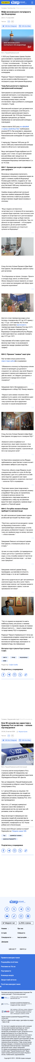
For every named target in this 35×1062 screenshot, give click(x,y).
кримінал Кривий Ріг (9, 839)
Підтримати (5, 2)
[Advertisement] (17, 698)
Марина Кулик (23, 731)
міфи (4, 660)
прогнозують (21, 325)
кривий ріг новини (15, 835)
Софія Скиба (13, 665)
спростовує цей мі (8, 361)
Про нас (20, 928)
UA (9, 21)
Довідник (4, 942)
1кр (4, 835)
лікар (13, 657)
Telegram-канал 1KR (19, 831)
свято (5, 657)
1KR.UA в (11, 26)
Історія (4, 933)
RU (12, 21)
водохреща (23, 657)
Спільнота (21, 933)
